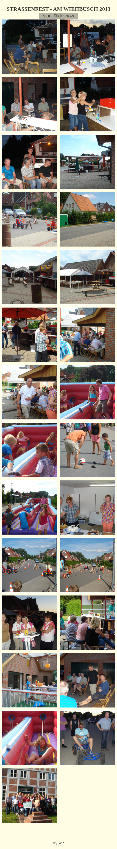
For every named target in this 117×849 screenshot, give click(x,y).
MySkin (58, 843)
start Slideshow (58, 15)
